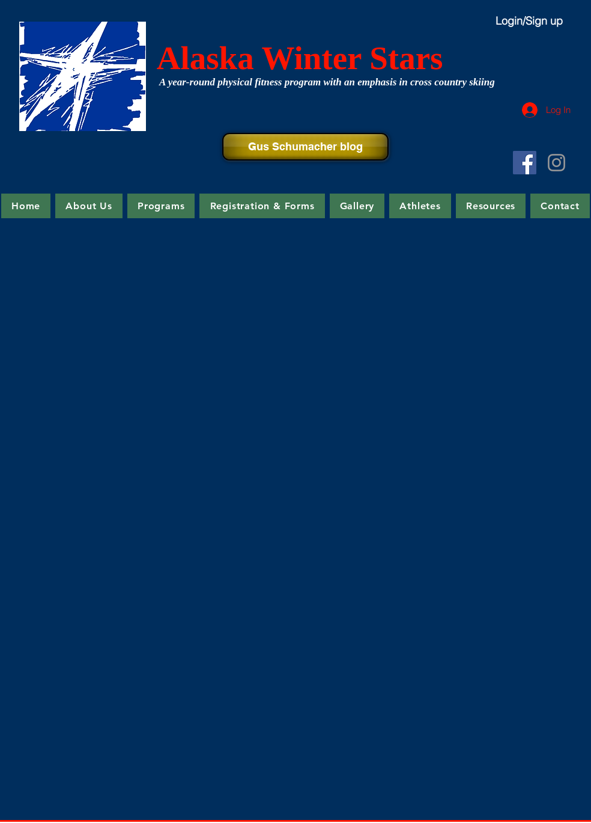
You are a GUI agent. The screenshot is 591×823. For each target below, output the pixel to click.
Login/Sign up (529, 21)
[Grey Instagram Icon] (556, 162)
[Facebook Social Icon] (524, 162)
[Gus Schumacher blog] (305, 147)
